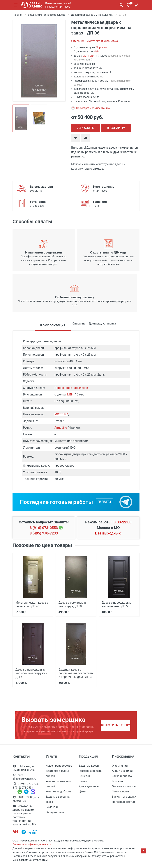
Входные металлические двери (47, 14)
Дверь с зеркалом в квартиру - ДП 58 (72, 604)
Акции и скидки (122, 770)
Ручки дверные (89, 785)
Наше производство (59, 764)
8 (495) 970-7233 (44, 533)
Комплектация (39, 325)
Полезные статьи (123, 801)
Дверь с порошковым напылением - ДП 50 (116, 604)
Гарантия (117, 780)
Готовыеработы (29, 831)
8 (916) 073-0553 (44, 527)
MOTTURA (88, 55)
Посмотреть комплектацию (90, 108)
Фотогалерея (120, 790)
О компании (120, 764)
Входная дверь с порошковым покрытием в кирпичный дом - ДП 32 (75, 672)
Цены (82, 790)
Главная (17, 14)
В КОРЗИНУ (116, 128)
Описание (77, 41)
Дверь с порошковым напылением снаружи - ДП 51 (32, 672)
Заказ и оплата (122, 775)
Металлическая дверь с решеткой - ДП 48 (31, 604)
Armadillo (60, 427)
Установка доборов (58, 790)
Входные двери (89, 764)
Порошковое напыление (71, 388)
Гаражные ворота (90, 770)
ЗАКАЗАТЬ (85, 128)
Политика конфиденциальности (32, 843)
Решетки (84, 775)
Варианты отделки (124, 795)
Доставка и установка (102, 41)
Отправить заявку (115, 724)
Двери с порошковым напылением (92, 14)
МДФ (97, 51)
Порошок (101, 47)
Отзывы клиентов (124, 785)
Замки (83, 780)
